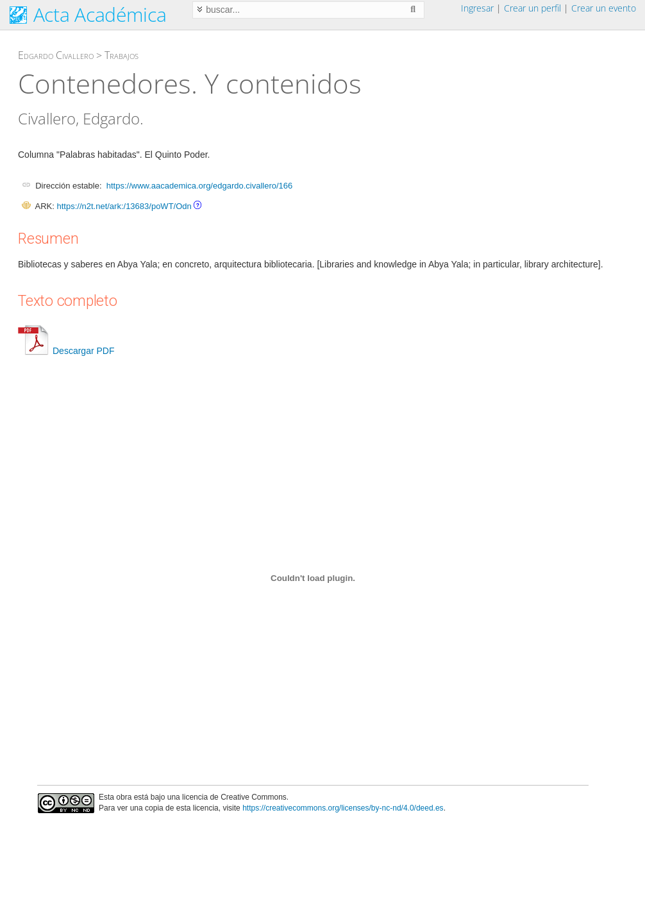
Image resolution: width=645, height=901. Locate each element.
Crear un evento (603, 8)
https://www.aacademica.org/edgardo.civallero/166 (199, 185)
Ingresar (477, 8)
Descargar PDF (66, 351)
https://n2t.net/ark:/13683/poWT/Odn (123, 206)
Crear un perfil (532, 8)
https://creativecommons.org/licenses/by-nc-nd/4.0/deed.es (343, 808)
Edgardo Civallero (56, 55)
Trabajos (121, 55)
